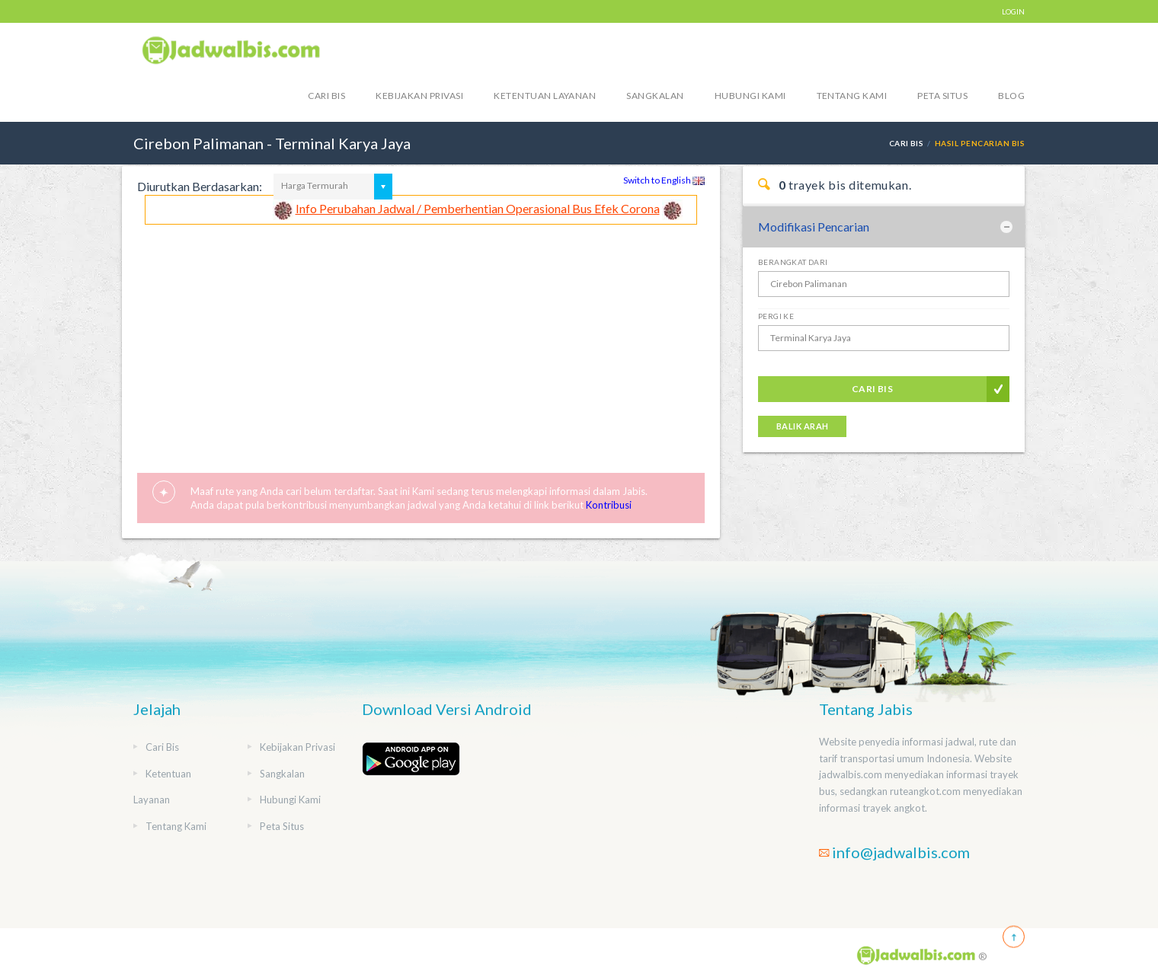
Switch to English (664, 180)
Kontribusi (609, 505)
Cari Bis (326, 95)
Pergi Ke (776, 316)
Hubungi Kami (750, 95)
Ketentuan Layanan (545, 95)
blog (1011, 95)
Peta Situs (942, 95)
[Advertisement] (421, 338)
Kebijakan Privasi (419, 95)
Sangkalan (654, 95)
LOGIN (1013, 11)
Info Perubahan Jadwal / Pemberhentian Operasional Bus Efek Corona (478, 208)
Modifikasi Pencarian (813, 226)
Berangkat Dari (793, 262)
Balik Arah (802, 426)
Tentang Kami (852, 95)
